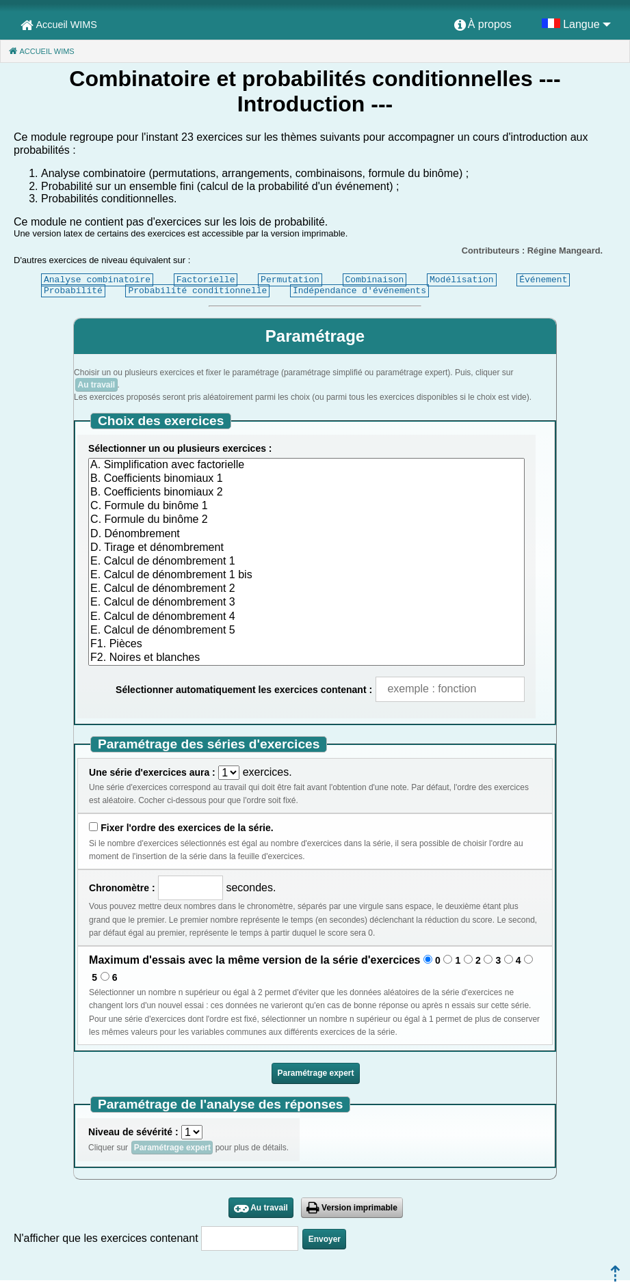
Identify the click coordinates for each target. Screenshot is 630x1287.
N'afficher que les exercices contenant (106, 1238)
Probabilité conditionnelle (197, 290)
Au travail (96, 385)
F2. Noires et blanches (306, 658)
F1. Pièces (306, 644)
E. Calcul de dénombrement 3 (306, 603)
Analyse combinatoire (97, 279)
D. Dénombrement (306, 534)
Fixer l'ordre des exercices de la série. (187, 827)
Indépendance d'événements (359, 290)
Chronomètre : (122, 887)
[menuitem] (483, 25)
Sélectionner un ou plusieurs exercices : (180, 448)
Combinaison (374, 279)
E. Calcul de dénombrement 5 (306, 631)
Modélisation (462, 279)
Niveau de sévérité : (133, 1131)
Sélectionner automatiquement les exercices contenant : (244, 689)
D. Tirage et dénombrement (306, 548)
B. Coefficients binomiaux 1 (306, 479)
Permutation (290, 279)
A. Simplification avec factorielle (306, 465)
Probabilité (73, 290)
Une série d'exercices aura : (152, 772)
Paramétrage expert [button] (315, 1073)
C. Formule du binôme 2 (306, 520)
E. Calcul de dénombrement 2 (306, 589)
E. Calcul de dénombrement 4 (306, 617)
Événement (543, 279)
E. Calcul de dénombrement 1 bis (306, 575)
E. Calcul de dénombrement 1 (306, 562)
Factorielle (205, 279)
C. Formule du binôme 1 (306, 506)
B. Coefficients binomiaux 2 (306, 493)
